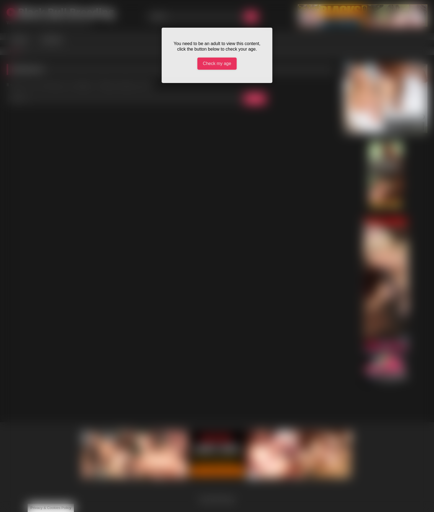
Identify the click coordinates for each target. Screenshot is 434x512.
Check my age (217, 63)
